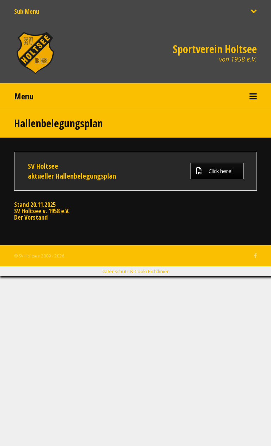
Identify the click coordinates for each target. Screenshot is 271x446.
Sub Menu (26, 11)
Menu (24, 96)
